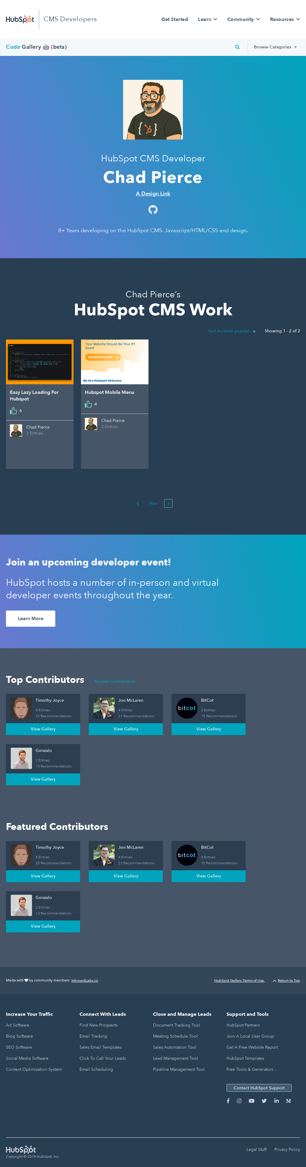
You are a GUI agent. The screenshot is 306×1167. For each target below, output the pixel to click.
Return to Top (286, 980)
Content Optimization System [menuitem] (34, 1069)
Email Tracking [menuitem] (93, 1036)
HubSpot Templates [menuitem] (245, 1058)
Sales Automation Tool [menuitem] (174, 1047)
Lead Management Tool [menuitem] (175, 1058)
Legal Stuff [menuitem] (257, 1149)
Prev (147, 503)
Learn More (30, 618)
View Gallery (43, 729)
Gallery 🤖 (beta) (36, 47)
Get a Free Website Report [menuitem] (252, 1047)
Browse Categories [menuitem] (272, 47)
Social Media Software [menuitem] (27, 1058)
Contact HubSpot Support (259, 1088)
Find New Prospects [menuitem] (98, 1025)
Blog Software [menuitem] (19, 1036)
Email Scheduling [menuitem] (96, 1069)
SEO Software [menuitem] (19, 1047)
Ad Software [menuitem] (17, 1025)
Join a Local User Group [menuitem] (250, 1036)
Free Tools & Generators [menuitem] (250, 1069)
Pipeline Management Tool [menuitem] (179, 1069)
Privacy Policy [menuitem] (287, 1149)
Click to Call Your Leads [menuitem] (102, 1058)
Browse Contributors (114, 681)
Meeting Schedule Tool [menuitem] (175, 1036)
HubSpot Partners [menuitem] (243, 1025)
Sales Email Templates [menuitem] (100, 1047)
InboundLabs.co (84, 980)
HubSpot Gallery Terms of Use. (239, 980)
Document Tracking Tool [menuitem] (176, 1025)
